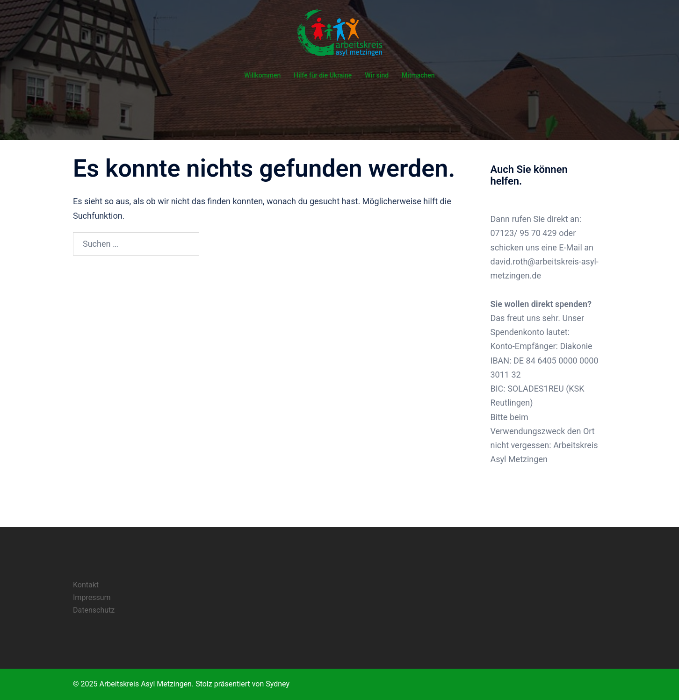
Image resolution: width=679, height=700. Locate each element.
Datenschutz (94, 610)
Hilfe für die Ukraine (323, 75)
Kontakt (86, 584)
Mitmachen (418, 75)
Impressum (92, 597)
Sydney (277, 683)
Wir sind (377, 75)
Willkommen (262, 75)
